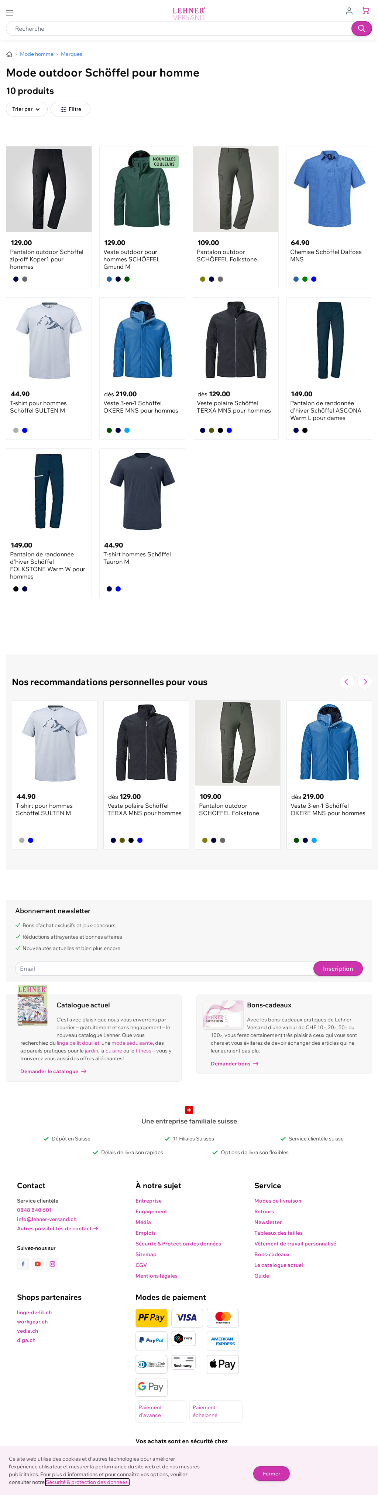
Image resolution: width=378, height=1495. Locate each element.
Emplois (145, 1233)
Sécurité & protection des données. (87, 1482)
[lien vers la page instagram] (52, 1264)
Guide (261, 1275)
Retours (264, 1211)
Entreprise (148, 1200)
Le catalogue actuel (278, 1265)
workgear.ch (32, 1321)
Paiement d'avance (150, 1411)
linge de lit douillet (78, 1043)
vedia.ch (27, 1331)
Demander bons (234, 1063)
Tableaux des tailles (278, 1233)
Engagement (151, 1211)
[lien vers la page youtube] (39, 1264)
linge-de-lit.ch (34, 1312)
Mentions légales (156, 1275)
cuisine (114, 1050)
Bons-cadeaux (271, 1254)
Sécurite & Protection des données (178, 1243)
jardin (91, 1050)
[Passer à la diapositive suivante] (364, 681)
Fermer (271, 1473)
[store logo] (189, 13)
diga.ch (26, 1340)
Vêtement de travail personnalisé (295, 1243)
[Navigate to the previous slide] (347, 681)
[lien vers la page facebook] (24, 1264)
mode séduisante (132, 1043)
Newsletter (268, 1222)
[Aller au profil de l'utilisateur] (351, 10)
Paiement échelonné (205, 1411)
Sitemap (146, 1254)
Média (143, 1222)
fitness (143, 1050)
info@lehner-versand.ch (46, 1219)
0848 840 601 (34, 1210)
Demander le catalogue (53, 1071)
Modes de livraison (277, 1200)
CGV (141, 1265)
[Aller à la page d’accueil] (9, 54)
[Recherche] (361, 28)
